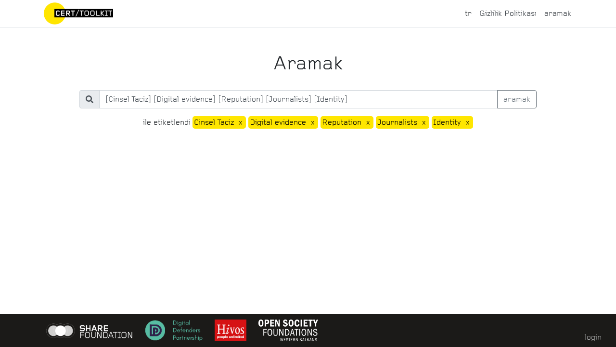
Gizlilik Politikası (508, 13)
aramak (557, 13)
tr (468, 13)
